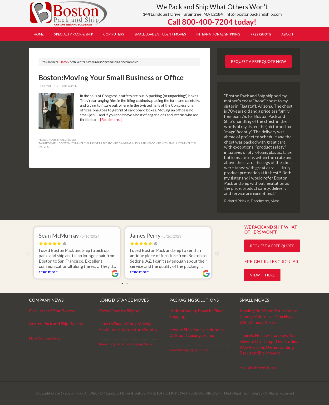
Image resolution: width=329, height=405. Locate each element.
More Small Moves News (258, 367)
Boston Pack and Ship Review (56, 323)
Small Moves (66, 139)
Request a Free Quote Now (258, 61)
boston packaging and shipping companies (135, 143)
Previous (27, 253)
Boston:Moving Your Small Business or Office (111, 77)
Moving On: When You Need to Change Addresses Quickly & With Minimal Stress (268, 316)
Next (217, 253)
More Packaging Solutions (188, 350)
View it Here (262, 275)
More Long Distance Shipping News (125, 344)
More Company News (45, 338)
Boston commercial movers (80, 143)
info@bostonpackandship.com (254, 14)
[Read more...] (111, 119)
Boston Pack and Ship (69, 13)
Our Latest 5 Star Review (52, 310)
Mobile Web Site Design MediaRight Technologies (225, 393)
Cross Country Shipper (120, 310)
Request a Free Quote (272, 245)
